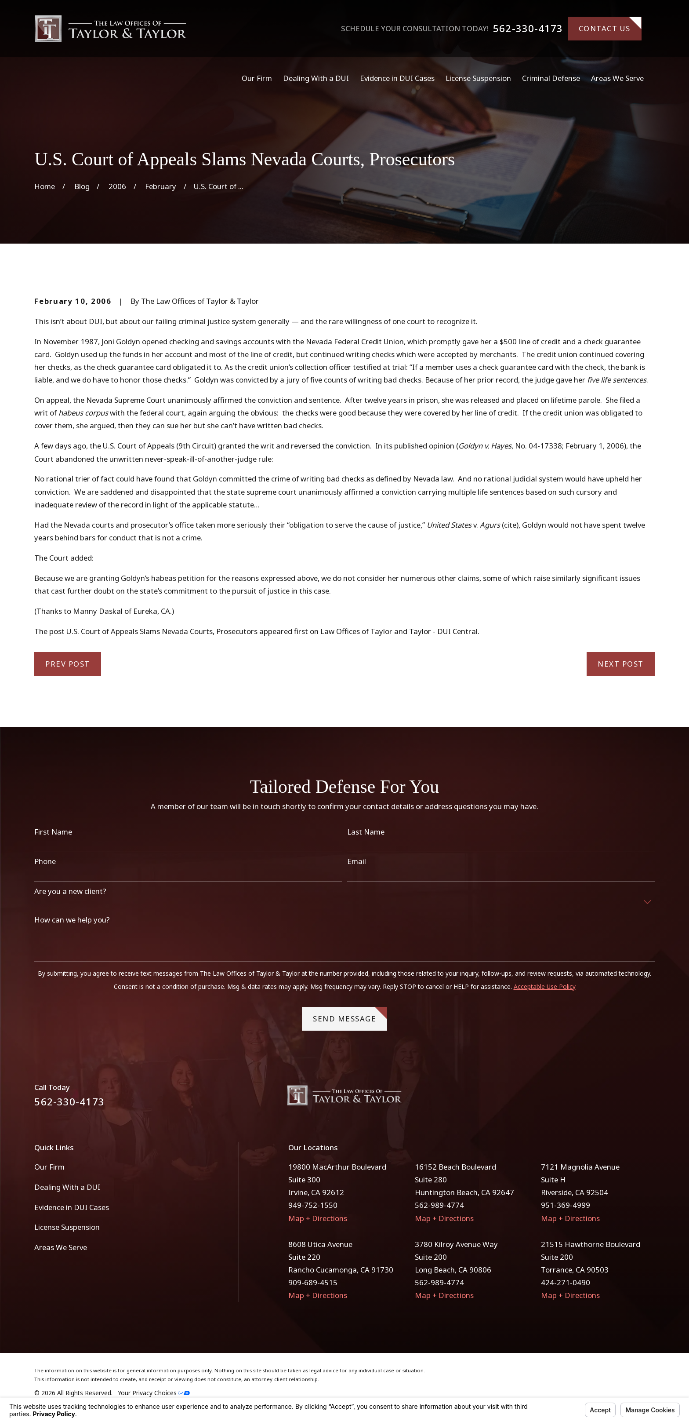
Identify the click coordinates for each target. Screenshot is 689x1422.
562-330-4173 (528, 28)
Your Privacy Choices (154, 1393)
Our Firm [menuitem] (257, 78)
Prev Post (67, 664)
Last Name (365, 832)
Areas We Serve (60, 1247)
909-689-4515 (312, 1282)
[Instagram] (649, 1099)
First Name (53, 832)
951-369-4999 (565, 1205)
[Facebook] (626, 1099)
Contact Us (610, 25)
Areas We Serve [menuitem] (617, 78)
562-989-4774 (439, 1205)
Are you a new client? (70, 891)
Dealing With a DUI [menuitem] (316, 78)
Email (356, 861)
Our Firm (49, 1167)
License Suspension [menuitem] (478, 78)
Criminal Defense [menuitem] (551, 78)
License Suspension (67, 1227)
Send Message (350, 1015)
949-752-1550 (312, 1205)
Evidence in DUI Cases (71, 1207)
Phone (45, 861)
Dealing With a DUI (67, 1187)
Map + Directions (317, 1218)
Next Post (621, 664)
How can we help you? (72, 920)
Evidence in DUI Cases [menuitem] (397, 78)
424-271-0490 (565, 1282)
